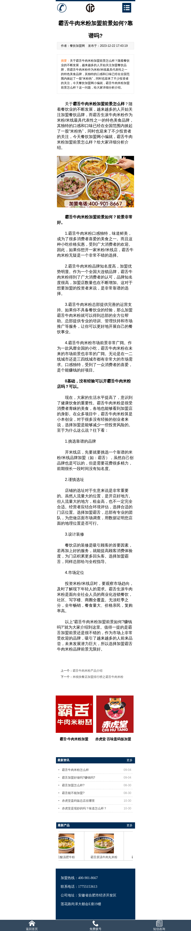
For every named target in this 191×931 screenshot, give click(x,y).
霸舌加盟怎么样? (97, 785)
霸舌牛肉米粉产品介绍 (87, 670)
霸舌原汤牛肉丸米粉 (105, 857)
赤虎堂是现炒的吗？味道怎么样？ (97, 808)
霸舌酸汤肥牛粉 (66, 857)
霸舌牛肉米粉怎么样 (97, 770)
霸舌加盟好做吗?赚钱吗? (97, 777)
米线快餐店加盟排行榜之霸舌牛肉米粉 (98, 677)
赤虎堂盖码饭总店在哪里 (97, 800)
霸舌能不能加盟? (97, 793)
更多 (130, 760)
